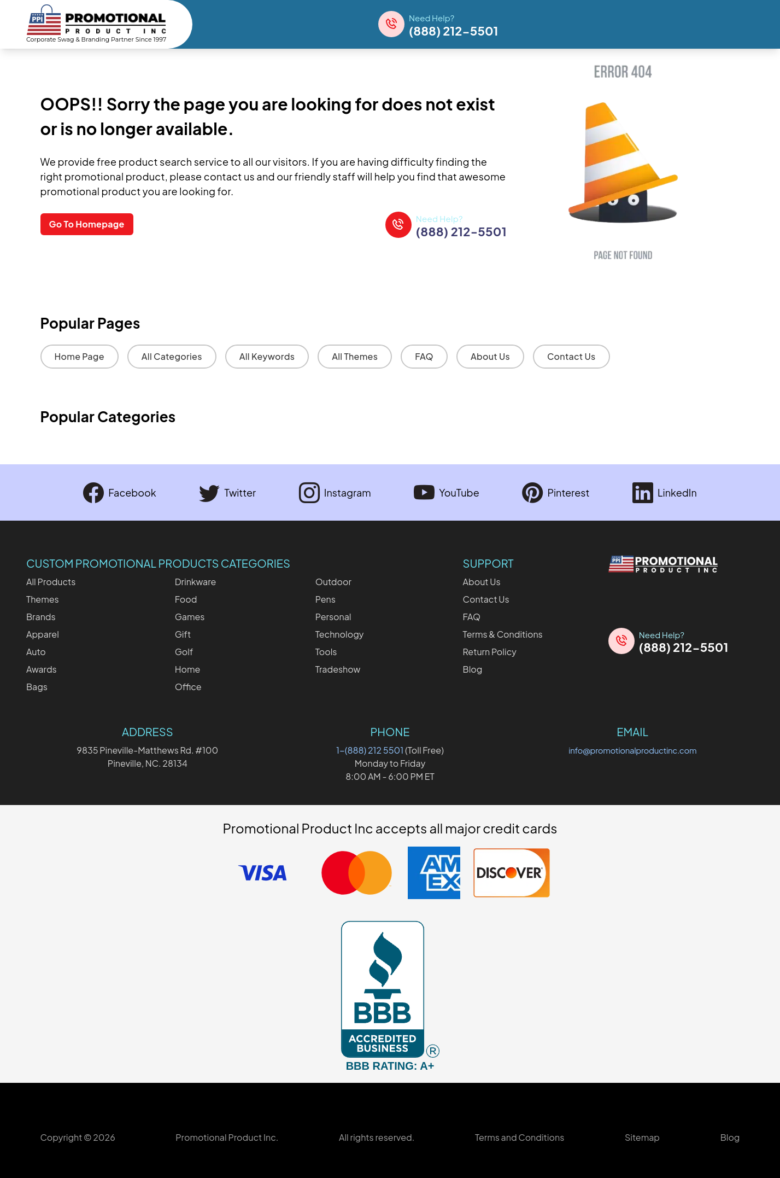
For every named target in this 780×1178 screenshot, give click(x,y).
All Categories (172, 356)
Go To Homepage (87, 224)
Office (188, 686)
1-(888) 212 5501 (369, 750)
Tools (326, 651)
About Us (490, 356)
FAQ (424, 356)
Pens (325, 599)
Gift (183, 634)
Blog (473, 669)
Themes (42, 599)
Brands (41, 616)
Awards (41, 669)
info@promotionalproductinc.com (632, 750)
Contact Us (571, 356)
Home (188, 669)
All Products (50, 581)
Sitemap (642, 1137)
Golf (184, 651)
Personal (333, 616)
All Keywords (267, 356)
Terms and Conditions (519, 1137)
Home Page (79, 356)
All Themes (355, 356)
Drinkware (195, 581)
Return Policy (490, 651)
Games (190, 616)
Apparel (42, 634)
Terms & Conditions (503, 634)
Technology (339, 634)
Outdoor (333, 581)
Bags (37, 686)
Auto (36, 651)
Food (186, 599)
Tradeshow (338, 669)
